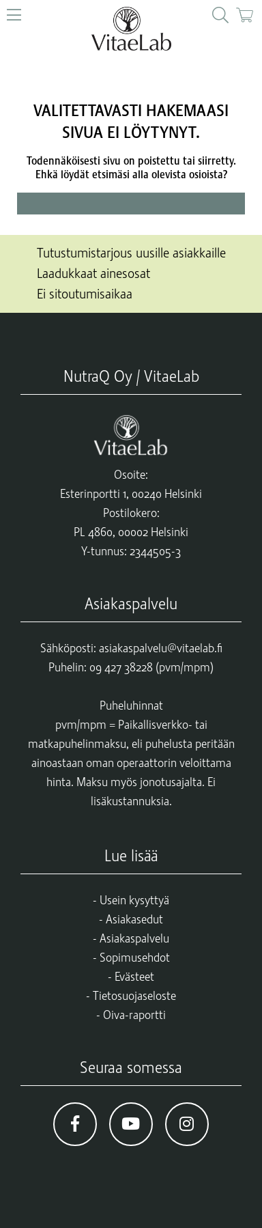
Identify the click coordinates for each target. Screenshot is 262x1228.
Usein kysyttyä (134, 900)
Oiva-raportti (134, 1014)
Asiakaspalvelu (134, 938)
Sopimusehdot (135, 957)
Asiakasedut (134, 919)
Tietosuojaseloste (134, 995)
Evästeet (134, 976)
